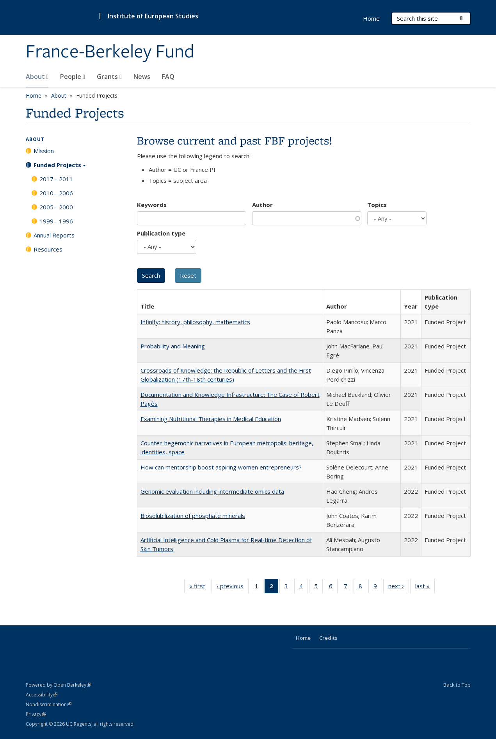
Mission (44, 151)
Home (371, 18)
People (72, 76)
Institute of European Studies (153, 16)
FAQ (168, 76)
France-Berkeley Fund (110, 52)
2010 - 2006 (56, 193)
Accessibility (41, 694)
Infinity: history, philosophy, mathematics (195, 322)
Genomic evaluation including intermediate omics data (212, 491)
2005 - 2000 (56, 207)
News (141, 76)
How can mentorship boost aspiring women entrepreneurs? (221, 467)
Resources (48, 249)
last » (425, 587)
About (37, 76)
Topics (377, 205)
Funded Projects (60, 167)
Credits (328, 637)
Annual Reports (54, 235)
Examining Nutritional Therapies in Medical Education (210, 419)
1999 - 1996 (56, 221)
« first (199, 587)
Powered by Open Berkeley (58, 685)
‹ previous (233, 587)
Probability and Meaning (172, 346)
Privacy (36, 714)
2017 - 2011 (56, 179)
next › (398, 587)
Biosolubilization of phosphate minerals (192, 515)
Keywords (152, 205)
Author (262, 205)
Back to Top (457, 684)
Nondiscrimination (48, 704)
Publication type (161, 233)
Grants (109, 76)
